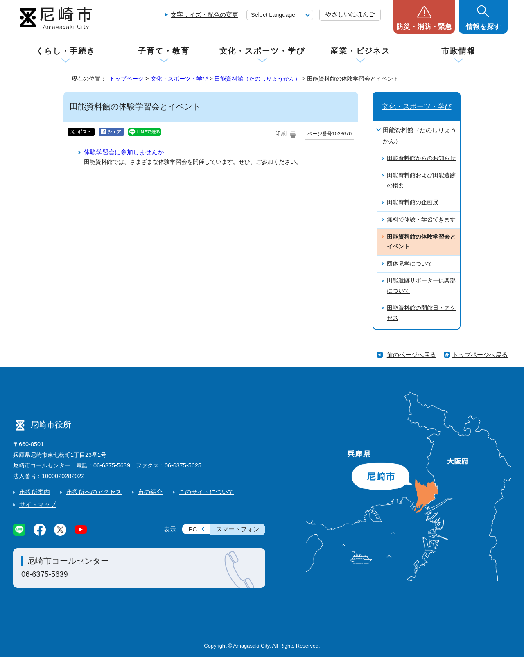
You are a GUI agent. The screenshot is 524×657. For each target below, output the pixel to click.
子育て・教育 (163, 51)
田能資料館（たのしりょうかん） (257, 78)
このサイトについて (206, 491)
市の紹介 (150, 491)
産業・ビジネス (360, 51)
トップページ (126, 78)
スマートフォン (237, 529)
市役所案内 (34, 491)
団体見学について (410, 264)
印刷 (281, 134)
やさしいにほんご (350, 14)
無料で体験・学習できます (421, 220)
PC (192, 529)
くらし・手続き (65, 51)
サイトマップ (37, 504)
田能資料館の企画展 (412, 202)
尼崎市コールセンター (68, 560)
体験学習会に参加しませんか (124, 152)
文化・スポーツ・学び (262, 51)
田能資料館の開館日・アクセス (421, 313)
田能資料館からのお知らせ (421, 158)
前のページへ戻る (411, 354)
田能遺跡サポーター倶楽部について (421, 286)
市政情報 (458, 51)
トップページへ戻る (480, 354)
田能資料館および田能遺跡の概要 (421, 180)
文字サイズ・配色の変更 (204, 14)
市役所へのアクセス (94, 491)
